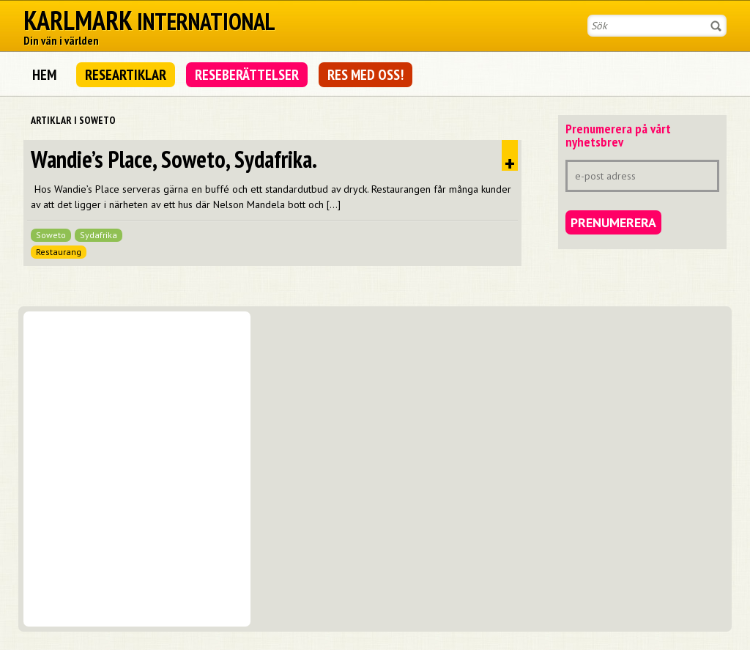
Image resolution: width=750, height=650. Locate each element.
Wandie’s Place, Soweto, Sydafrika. (174, 159)
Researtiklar (125, 74)
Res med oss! (365, 74)
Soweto (51, 234)
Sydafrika (98, 234)
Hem (44, 74)
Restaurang (58, 251)
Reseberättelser (247, 74)
